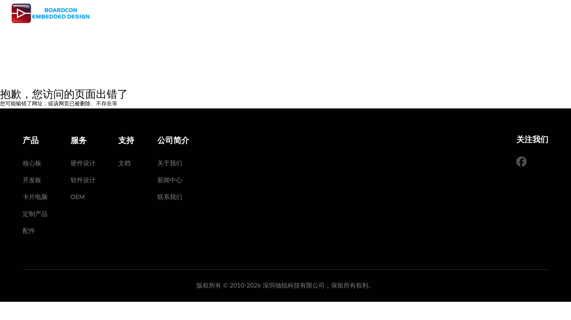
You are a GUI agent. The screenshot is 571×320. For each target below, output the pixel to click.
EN (495, 13)
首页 (263, 13)
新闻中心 (169, 180)
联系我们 (169, 196)
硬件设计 (83, 163)
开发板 (32, 180)
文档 (124, 163)
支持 (346, 13)
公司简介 (425, 13)
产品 (291, 13)
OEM (78, 196)
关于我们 (169, 163)
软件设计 (83, 180)
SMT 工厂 (382, 13)
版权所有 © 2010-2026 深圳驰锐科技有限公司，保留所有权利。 (285, 285)
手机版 (537, 13)
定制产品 (35, 213)
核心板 (32, 163)
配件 (29, 230)
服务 (318, 13)
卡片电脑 (35, 196)
